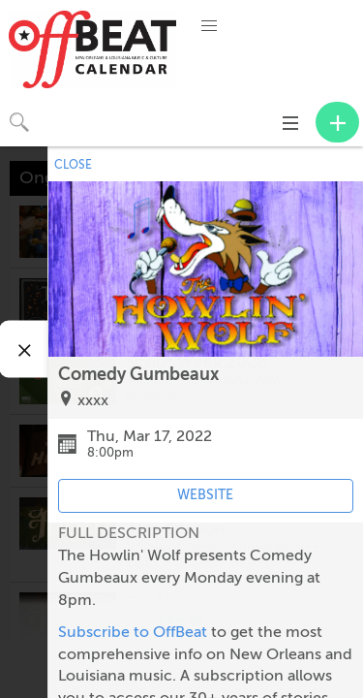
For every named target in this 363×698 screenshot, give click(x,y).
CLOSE (73, 165)
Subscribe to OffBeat (132, 632)
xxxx (92, 400)
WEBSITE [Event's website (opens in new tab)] (205, 495)
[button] (209, 26)
